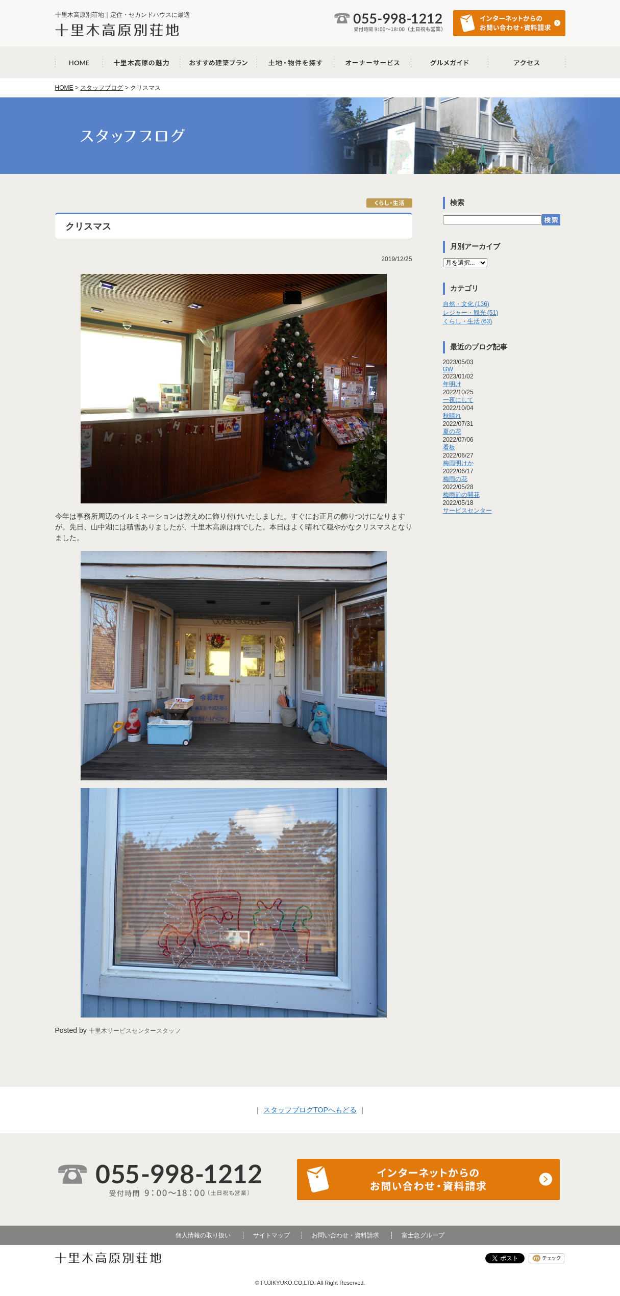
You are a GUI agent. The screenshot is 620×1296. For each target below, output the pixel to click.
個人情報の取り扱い (203, 1235)
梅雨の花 (455, 478)
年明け (452, 384)
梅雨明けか (458, 463)
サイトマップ (271, 1235)
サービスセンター (467, 510)
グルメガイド (449, 62)
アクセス (526, 62)
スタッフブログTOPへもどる (310, 1110)
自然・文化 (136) (466, 304)
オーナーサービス (372, 62)
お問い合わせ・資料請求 (345, 1235)
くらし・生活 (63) (467, 321)
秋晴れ (452, 415)
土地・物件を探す (295, 62)
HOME (64, 87)
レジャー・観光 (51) (471, 312)
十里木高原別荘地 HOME (79, 62)
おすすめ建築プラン (218, 62)
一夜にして (458, 399)
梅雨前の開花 (461, 494)
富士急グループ (423, 1235)
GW (448, 369)
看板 (449, 447)
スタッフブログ (101, 87)
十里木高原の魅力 (141, 62)
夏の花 (452, 431)
